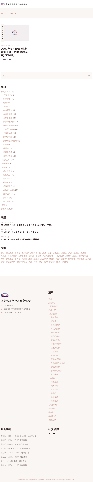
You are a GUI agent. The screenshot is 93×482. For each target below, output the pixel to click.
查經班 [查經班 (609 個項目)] (36, 259)
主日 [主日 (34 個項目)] (2, 253)
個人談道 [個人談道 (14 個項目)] (42, 253)
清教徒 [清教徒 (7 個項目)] (51, 259)
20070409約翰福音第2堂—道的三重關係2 (20, 239)
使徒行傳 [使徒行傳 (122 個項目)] (33, 253)
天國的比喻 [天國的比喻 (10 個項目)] (59, 256)
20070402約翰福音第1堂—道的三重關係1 (20, 232)
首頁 (50, 299)
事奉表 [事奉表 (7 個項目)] (17, 253)
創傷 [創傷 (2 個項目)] (70, 253)
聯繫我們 (51, 420)
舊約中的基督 (8, 190)
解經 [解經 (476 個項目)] (30, 262)
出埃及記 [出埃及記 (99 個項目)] (56, 253)
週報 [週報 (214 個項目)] (46, 262)
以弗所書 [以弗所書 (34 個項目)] (25, 253)
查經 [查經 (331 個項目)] (30, 259)
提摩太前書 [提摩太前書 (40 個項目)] (83, 256)
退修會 (4, 205)
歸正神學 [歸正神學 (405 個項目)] (44, 259)
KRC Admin (14, 45)
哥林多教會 (7, 118)
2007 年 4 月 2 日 (6, 229)
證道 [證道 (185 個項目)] (40, 262)
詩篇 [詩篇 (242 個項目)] (35, 262)
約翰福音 (6, 186)
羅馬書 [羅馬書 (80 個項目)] (88, 259)
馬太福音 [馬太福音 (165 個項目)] (64, 262)
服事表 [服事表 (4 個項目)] (17, 259)
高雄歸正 (51, 302)
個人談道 (6, 171)
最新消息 (4, 209)
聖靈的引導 (7, 152)
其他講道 (4, 45)
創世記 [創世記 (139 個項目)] (64, 253)
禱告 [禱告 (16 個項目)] (58, 259)
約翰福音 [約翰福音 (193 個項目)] (80, 259)
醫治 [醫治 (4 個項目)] (58, 262)
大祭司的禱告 (8, 129)
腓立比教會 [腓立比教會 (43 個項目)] (10, 262)
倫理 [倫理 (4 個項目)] (49, 253)
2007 (11, 13)
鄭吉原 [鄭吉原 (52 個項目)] (51, 262)
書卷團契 (5, 163)
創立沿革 (53, 306)
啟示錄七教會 (8, 121)
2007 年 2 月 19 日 (2, 32)
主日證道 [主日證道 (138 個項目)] (9, 253)
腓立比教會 (7, 156)
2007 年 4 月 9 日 (6, 237)
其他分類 (5, 159)
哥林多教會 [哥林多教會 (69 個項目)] (22, 256)
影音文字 (4, 91)
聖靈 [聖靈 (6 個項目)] (2, 262)
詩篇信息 (6, 194)
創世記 (5, 178)
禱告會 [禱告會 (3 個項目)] (64, 259)
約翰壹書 (6, 144)
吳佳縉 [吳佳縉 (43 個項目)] (83, 253)
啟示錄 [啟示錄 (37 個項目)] (31, 256)
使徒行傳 (6, 102)
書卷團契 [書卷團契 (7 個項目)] (9, 259)
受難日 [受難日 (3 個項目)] (76, 253)
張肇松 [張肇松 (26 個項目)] (68, 256)
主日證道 (5, 95)
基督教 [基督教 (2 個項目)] (38, 256)
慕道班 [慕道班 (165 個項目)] (75, 256)
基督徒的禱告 (8, 125)
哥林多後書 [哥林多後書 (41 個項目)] (12, 256)
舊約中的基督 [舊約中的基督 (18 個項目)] (21, 262)
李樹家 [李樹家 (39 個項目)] (24, 259)
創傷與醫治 (7, 110)
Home (3, 13)
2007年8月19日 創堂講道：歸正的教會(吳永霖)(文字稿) (14, 52)
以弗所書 (6, 99)
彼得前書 (6, 182)
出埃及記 (6, 174)
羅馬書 (5, 148)
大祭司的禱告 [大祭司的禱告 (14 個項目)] (47, 256)
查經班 (4, 167)
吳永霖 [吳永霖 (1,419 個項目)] (3, 256)
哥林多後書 (7, 114)
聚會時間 (51, 416)
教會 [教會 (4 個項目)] (2, 259)
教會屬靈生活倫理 (10, 140)
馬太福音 (6, 201)
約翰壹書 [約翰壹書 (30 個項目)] (71, 259)
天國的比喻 (7, 133)
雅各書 (5, 197)
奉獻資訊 (51, 412)
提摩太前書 (7, 137)
